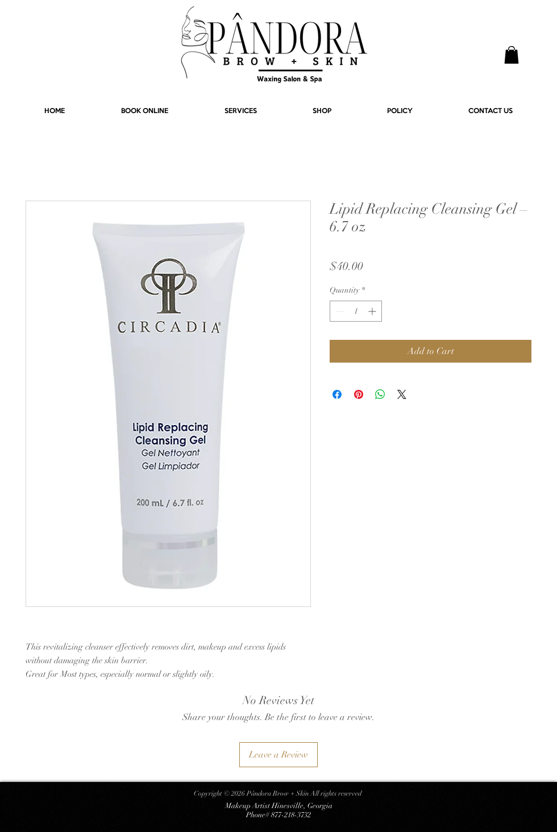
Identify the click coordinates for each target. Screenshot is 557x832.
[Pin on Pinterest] (358, 394)
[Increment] (373, 311)
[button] (511, 55)
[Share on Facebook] (337, 394)
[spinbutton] (356, 311)
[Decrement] (338, 311)
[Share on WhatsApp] (380, 394)
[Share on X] (402, 394)
